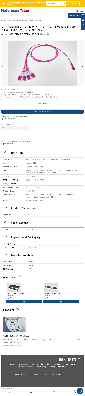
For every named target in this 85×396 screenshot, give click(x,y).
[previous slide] (2, 65)
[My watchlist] (83, 28)
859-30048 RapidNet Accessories (24, 291)
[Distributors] (83, 15)
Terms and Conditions (26, 364)
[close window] (82, 3)
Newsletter (61, 366)
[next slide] (82, 65)
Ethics (48, 364)
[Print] (83, 24)
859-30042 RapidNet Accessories (61, 291)
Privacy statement (26, 366)
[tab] (42, 152)
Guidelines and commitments (64, 364)
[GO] (77, 10)
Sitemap (52, 366)
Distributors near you (8, 124)
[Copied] (47, 34)
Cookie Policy (41, 366)
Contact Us (10, 364)
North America (56, 3)
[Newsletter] (83, 20)
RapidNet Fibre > (7, 144)
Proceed (73, 3)
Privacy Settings (56, 374)
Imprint (40, 364)
